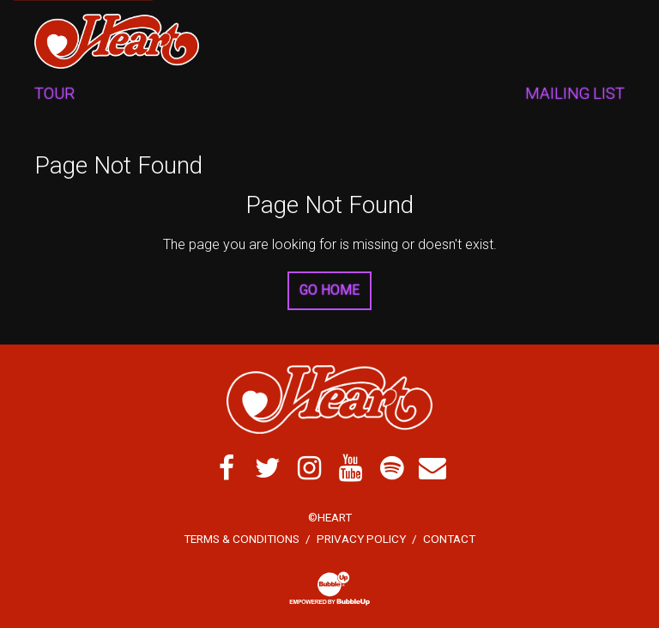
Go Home (329, 290)
